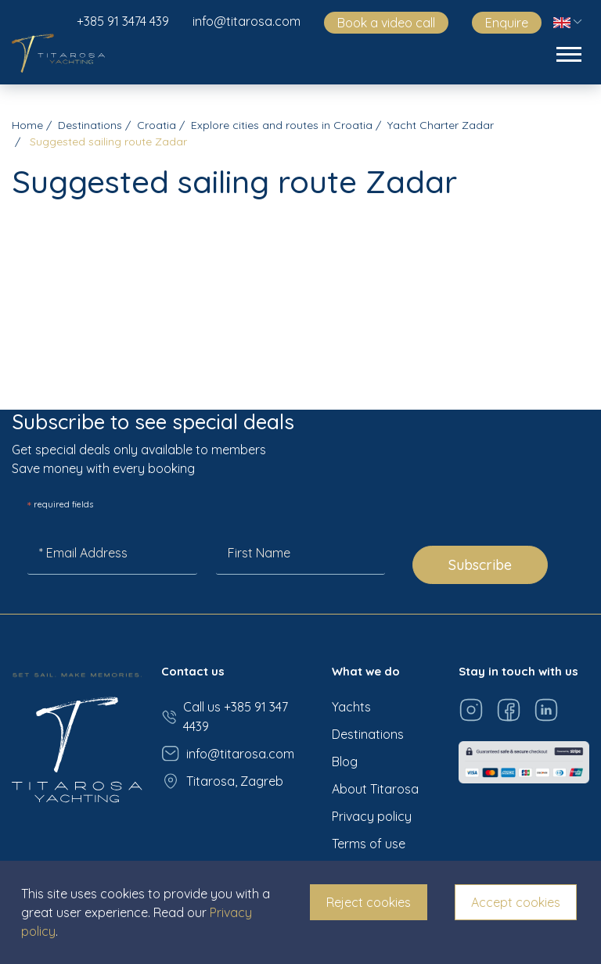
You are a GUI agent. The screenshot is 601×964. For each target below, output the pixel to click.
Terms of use (368, 843)
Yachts (351, 707)
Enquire (506, 22)
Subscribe (480, 565)
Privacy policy (372, 816)
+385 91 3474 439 (123, 21)
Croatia (156, 125)
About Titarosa (375, 789)
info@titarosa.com (246, 21)
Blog (345, 761)
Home (27, 125)
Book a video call (386, 22)
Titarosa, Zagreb (222, 781)
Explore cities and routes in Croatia (281, 125)
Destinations (90, 125)
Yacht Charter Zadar (440, 125)
